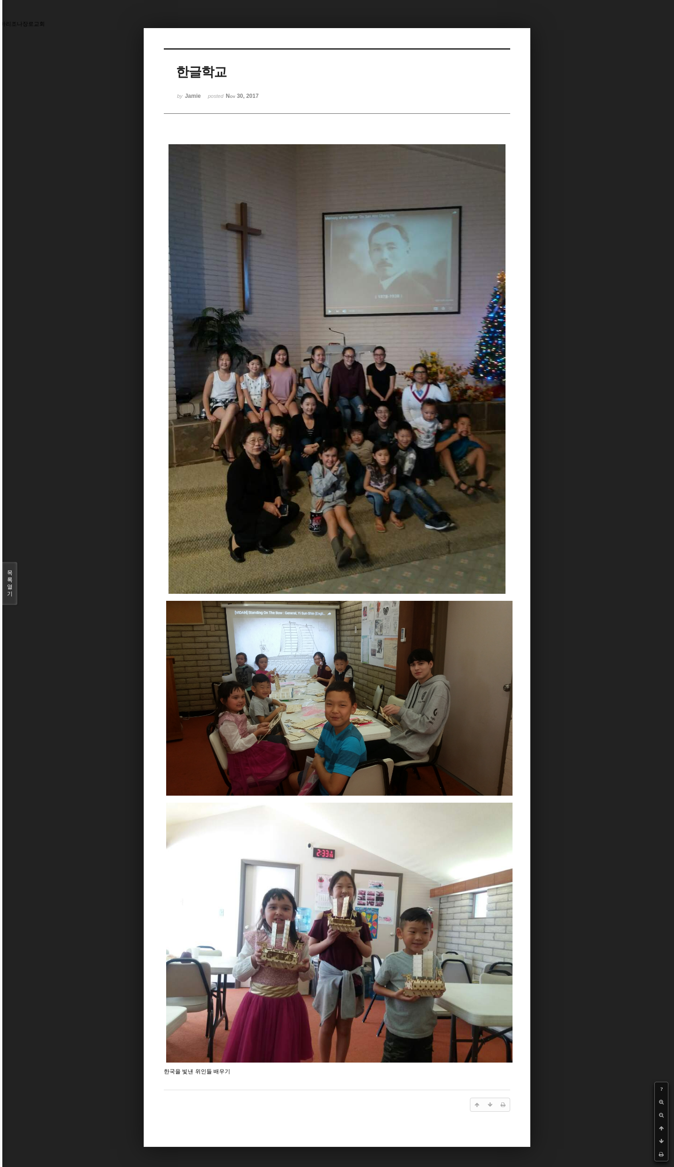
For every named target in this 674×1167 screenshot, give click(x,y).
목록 (10, 583)
